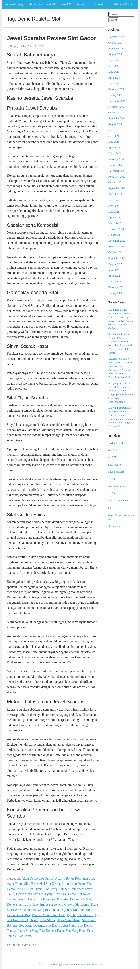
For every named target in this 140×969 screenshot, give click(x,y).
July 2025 (113, 60)
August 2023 (115, 194)
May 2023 (113, 211)
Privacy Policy (123, 4)
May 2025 (113, 71)
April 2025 (114, 77)
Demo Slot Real (80, 899)
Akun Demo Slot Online (38, 878)
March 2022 (114, 281)
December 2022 (116, 240)
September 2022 (117, 258)
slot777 (112, 457)
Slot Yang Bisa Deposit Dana (45, 931)
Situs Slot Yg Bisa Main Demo (60, 920)
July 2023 (113, 200)
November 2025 (116, 36)
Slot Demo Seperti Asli (61, 925)
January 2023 (115, 234)
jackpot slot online (118, 500)
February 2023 (116, 229)
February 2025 (116, 89)
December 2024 (116, 100)
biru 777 (112, 450)
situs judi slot (115, 464)
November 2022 (116, 246)
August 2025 (115, 54)
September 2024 (117, 118)
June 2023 (113, 205)
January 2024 (115, 165)
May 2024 (113, 141)
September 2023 (117, 188)
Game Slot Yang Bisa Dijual (41, 910)
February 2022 (116, 287)
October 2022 (115, 252)
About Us (83, 4)
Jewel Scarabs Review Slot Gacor (51, 38)
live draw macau (117, 486)
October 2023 (115, 182)
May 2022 (113, 269)
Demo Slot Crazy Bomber (52, 889)
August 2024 (115, 124)
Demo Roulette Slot (20, 889)
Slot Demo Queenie (31, 925)
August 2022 (115, 264)
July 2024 (113, 129)
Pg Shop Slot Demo (80, 915)
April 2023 (114, 217)
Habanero (35, 4)
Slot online (114, 526)
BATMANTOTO (117, 443)
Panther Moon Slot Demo (49, 915)
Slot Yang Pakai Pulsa (80, 931)
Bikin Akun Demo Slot (77, 884)
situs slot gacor (116, 471)
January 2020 (115, 293)
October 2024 (115, 112)
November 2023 (116, 176)
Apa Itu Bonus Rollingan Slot (74, 878)
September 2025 (117, 48)
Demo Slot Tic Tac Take (23, 904)
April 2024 (114, 147)
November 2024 (116, 106)
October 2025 (115, 42)
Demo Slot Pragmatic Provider (48, 899)
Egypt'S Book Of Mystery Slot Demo (65, 904)
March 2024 (114, 153)
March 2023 (114, 223)
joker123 (65, 4)
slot (110, 507)
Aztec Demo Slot (18, 884)
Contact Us (101, 4)
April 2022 (114, 275)
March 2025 (114, 83)
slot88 (51, 4)
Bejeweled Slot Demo (45, 884)
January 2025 (115, 95)
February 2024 (116, 159)
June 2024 (113, 135)
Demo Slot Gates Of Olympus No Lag (41, 894)
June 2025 (113, 65)
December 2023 (116, 170)
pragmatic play (13, 4)
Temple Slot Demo (19, 936)
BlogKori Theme (93, 964)
